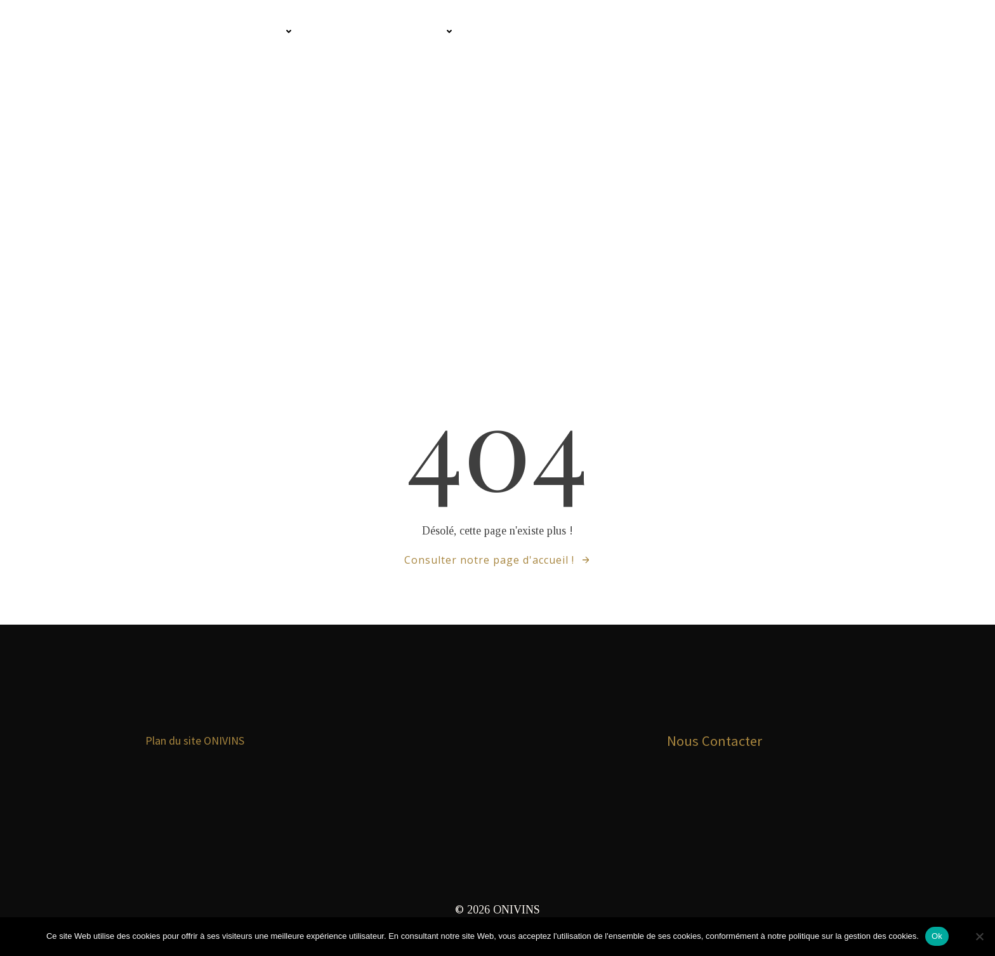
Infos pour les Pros (388, 32)
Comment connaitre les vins (200, 32)
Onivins (55, 32)
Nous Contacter (715, 745)
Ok (937, 936)
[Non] (979, 936)
